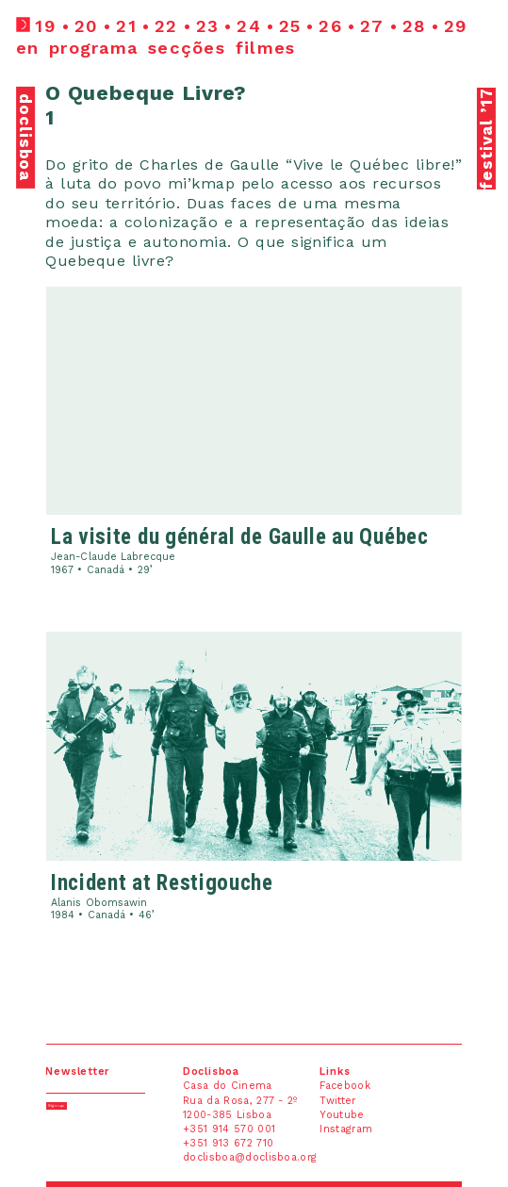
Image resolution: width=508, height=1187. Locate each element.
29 (456, 26)
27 (372, 26)
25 (290, 26)
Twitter (337, 1101)
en (28, 48)
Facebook (345, 1086)
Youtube (342, 1115)
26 (330, 26)
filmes (266, 48)
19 (46, 26)
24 (249, 26)
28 (414, 26)
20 (86, 26)
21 (126, 26)
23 (208, 26)
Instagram (346, 1129)
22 (166, 26)
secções (186, 48)
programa (93, 48)
